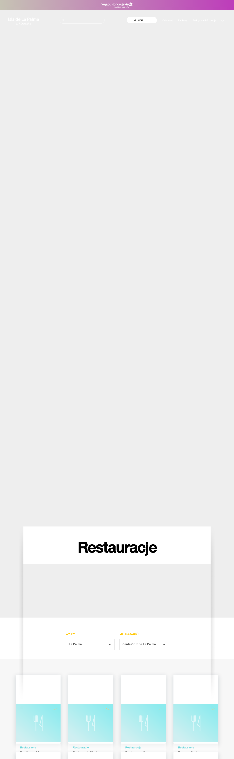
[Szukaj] (82, 20)
